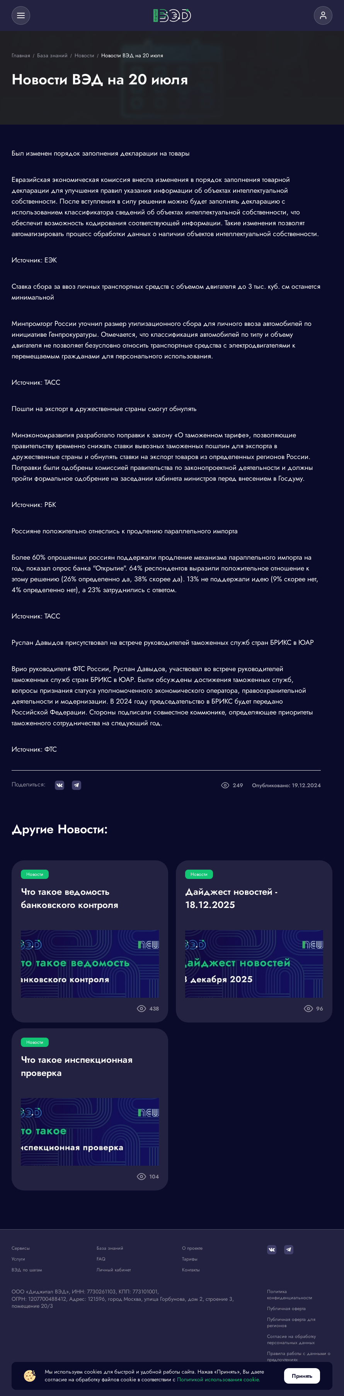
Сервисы (21, 1248)
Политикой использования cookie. (218, 1379)
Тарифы (190, 1259)
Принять (302, 1376)
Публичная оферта (286, 1308)
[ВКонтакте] (271, 1249)
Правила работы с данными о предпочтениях (298, 1356)
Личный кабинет (114, 1270)
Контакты (191, 1270)
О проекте (192, 1248)
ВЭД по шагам (27, 1270)
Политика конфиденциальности (289, 1294)
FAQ (101, 1259)
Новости (34, 874)
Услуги (18, 1259)
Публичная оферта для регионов (291, 1322)
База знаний (110, 1248)
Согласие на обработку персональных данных (291, 1339)
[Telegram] (288, 1249)
